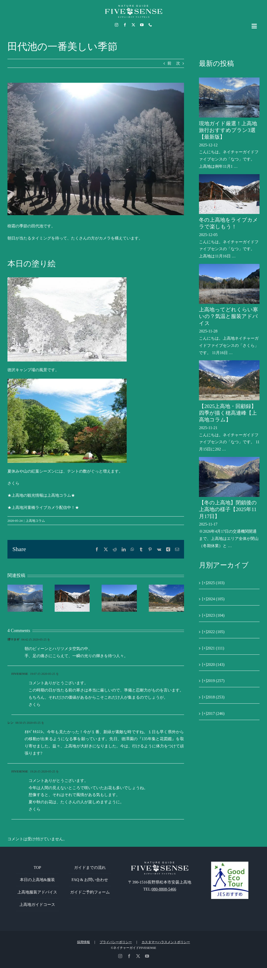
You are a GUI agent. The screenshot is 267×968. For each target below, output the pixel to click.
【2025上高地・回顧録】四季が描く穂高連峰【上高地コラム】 (228, 413)
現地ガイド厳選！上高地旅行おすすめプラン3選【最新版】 (228, 130)
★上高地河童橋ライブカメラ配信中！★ (43, 507)
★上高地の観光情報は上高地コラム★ (41, 495)
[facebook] (125, 25)
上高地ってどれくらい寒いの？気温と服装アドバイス (228, 316)
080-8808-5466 (164, 889)
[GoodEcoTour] (229, 863)
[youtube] (142, 25)
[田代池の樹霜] (95, 149)
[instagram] (116, 25)
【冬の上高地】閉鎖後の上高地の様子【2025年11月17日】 (228, 509)
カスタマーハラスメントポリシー (166, 942)
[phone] (150, 25)
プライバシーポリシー (116, 942)
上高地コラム (35, 521)
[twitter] (133, 25)
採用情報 (83, 942)
